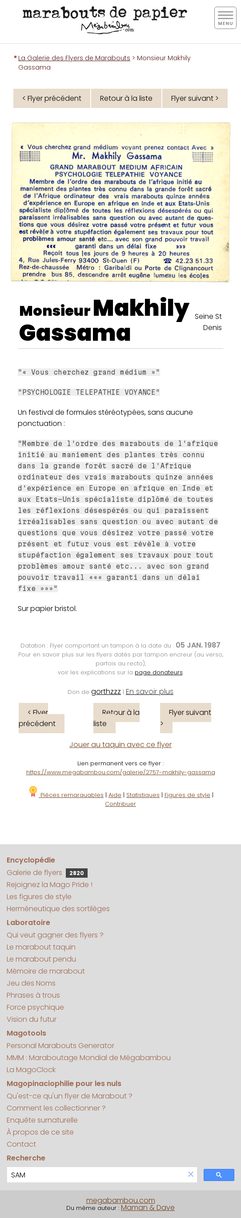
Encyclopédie (31, 860)
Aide (114, 795)
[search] (96, 1175)
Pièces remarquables (66, 795)
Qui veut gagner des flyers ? (55, 935)
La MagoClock (31, 1070)
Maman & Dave (148, 1207)
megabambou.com (120, 1200)
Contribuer (120, 804)
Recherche (26, 1158)
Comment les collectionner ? (56, 1108)
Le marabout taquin (41, 947)
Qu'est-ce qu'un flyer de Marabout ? (70, 1096)
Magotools (26, 1033)
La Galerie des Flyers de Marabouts (74, 58)
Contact (21, 1144)
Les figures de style (39, 897)
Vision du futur (31, 1019)
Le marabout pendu (41, 959)
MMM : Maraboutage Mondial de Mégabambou (89, 1058)
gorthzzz (106, 691)
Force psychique (35, 1007)
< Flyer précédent (51, 98)
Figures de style (187, 795)
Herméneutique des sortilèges (58, 909)
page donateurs (159, 672)
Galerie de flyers (47, 872)
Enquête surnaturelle (42, 1120)
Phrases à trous (33, 995)
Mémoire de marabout (46, 971)
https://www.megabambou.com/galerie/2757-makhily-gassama (120, 772)
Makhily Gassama (104, 321)
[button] (190, 1174)
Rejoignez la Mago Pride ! (49, 884)
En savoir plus (149, 691)
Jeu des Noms (31, 983)
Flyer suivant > (195, 98)
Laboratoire (28, 922)
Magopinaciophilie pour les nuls (64, 1083)
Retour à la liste (126, 98)
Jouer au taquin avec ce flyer (120, 744)
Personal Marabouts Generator (60, 1045)
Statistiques (143, 795)
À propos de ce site (40, 1132)
